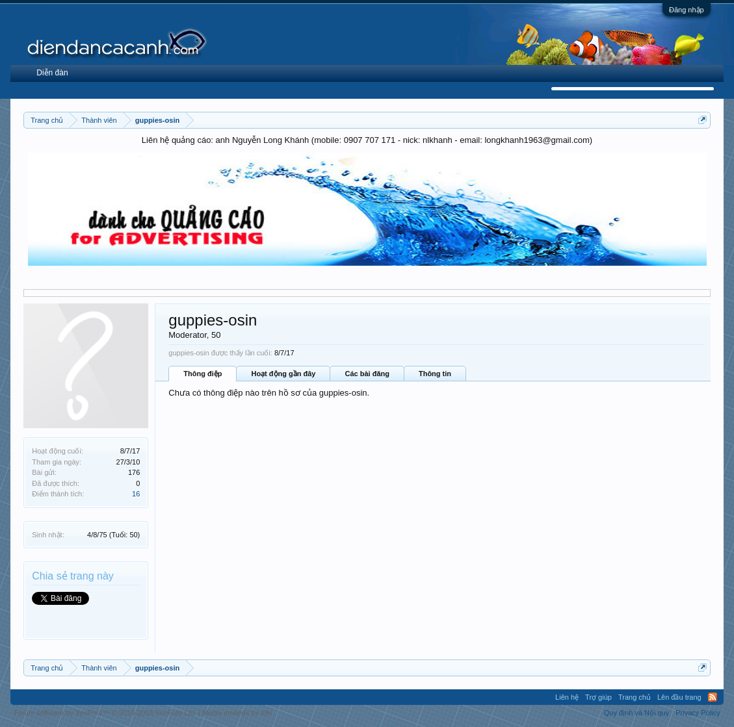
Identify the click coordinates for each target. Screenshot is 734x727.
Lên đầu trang (679, 697)
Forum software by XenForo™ (105, 713)
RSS (712, 697)
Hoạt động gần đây (283, 373)
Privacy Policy (697, 713)
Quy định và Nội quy (637, 713)
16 (136, 494)
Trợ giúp (598, 697)
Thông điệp (202, 373)
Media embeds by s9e (237, 713)
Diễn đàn (52, 72)
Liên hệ (567, 697)
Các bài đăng (367, 373)
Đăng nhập (686, 10)
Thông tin (435, 373)
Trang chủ (634, 697)
